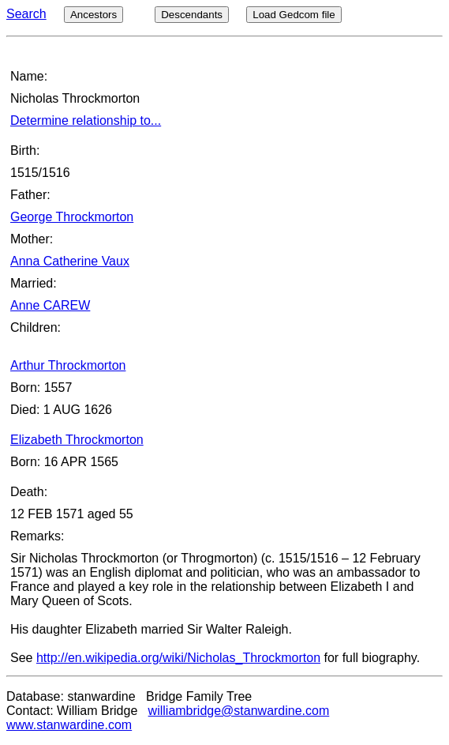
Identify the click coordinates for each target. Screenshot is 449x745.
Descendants (192, 15)
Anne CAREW (50, 305)
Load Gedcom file (294, 15)
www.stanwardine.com (69, 725)
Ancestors (93, 15)
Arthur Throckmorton (67, 365)
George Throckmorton (71, 217)
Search (26, 14)
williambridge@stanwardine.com (239, 710)
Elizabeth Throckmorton (77, 439)
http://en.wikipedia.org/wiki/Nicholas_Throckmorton (178, 657)
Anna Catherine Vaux (69, 261)
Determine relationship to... (85, 120)
